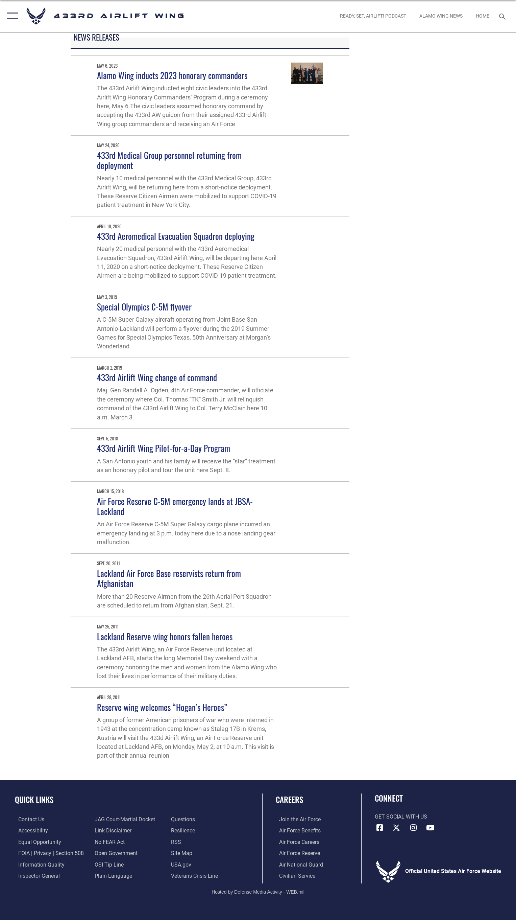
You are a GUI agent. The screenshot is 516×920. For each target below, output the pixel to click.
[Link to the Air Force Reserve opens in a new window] (296, 853)
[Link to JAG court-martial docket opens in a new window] (124, 819)
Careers (289, 799)
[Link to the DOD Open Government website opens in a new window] (115, 853)
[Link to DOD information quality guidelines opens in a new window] (38, 864)
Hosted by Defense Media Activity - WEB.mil (258, 891)
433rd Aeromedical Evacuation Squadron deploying (175, 236)
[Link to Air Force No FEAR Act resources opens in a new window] (109, 841)
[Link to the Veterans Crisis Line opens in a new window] (195, 875)
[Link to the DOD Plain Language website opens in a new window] (112, 875)
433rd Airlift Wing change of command (157, 377)
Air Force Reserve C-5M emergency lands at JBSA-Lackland (175, 506)
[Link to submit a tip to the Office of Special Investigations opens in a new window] (108, 864)
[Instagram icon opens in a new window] (413, 828)
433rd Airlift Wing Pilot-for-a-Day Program (163, 448)
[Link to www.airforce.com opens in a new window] (296, 819)
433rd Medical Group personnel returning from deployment (169, 160)
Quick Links (34, 799)
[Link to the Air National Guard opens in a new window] (298, 864)
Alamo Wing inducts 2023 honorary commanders (172, 75)
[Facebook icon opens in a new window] (380, 828)
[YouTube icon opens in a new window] (430, 828)
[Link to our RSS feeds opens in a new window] (177, 841)
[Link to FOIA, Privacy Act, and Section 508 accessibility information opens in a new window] (47, 853)
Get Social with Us (401, 817)
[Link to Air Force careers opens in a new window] (296, 841)
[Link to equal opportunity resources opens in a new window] (36, 841)
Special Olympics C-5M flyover (144, 306)
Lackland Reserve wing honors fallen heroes (164, 636)
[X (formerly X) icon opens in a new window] (396, 828)
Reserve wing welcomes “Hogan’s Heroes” (162, 707)
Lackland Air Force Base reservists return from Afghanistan (169, 578)
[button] (11, 16)
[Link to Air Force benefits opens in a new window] (296, 830)
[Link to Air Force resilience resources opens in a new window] (184, 830)
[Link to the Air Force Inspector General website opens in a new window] (35, 875)
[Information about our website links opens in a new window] (112, 830)
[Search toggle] (503, 16)
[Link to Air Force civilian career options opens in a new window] (294, 875)
